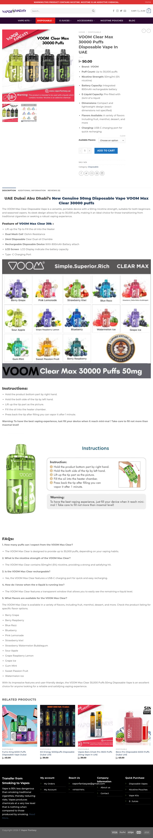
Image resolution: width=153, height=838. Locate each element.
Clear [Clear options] (122, 136)
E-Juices (65, 20)
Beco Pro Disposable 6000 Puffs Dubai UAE (132, 753)
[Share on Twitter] (86, 173)
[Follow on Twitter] (121, 11)
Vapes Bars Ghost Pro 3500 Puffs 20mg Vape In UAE (95, 753)
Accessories (86, 20)
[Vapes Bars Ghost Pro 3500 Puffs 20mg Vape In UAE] (95, 726)
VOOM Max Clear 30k (35, 223)
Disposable (45, 20)
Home (148, 2)
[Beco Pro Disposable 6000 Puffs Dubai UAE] (133, 726)
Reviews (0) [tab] (54, 190)
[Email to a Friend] (91, 173)
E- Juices (133, 801)
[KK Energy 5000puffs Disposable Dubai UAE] (57, 726)
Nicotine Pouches (112, 20)
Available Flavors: (87, 140)
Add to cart (106, 150)
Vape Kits (25, 20)
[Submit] (93, 10)
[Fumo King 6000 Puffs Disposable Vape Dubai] (19, 726)
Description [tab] (9, 190)
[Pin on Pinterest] (96, 173)
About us (105, 787)
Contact (105, 793)
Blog (132, 20)
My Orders (49, 784)
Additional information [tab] (32, 190)
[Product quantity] (85, 151)
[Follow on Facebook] (113, 11)
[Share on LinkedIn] (102, 173)
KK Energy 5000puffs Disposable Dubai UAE (57, 753)
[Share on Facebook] (81, 173)
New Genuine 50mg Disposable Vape (88, 198)
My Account (50, 789)
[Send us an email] (125, 11)
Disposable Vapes (138, 784)
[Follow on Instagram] (117, 11)
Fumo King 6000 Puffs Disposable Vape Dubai (14, 753)
